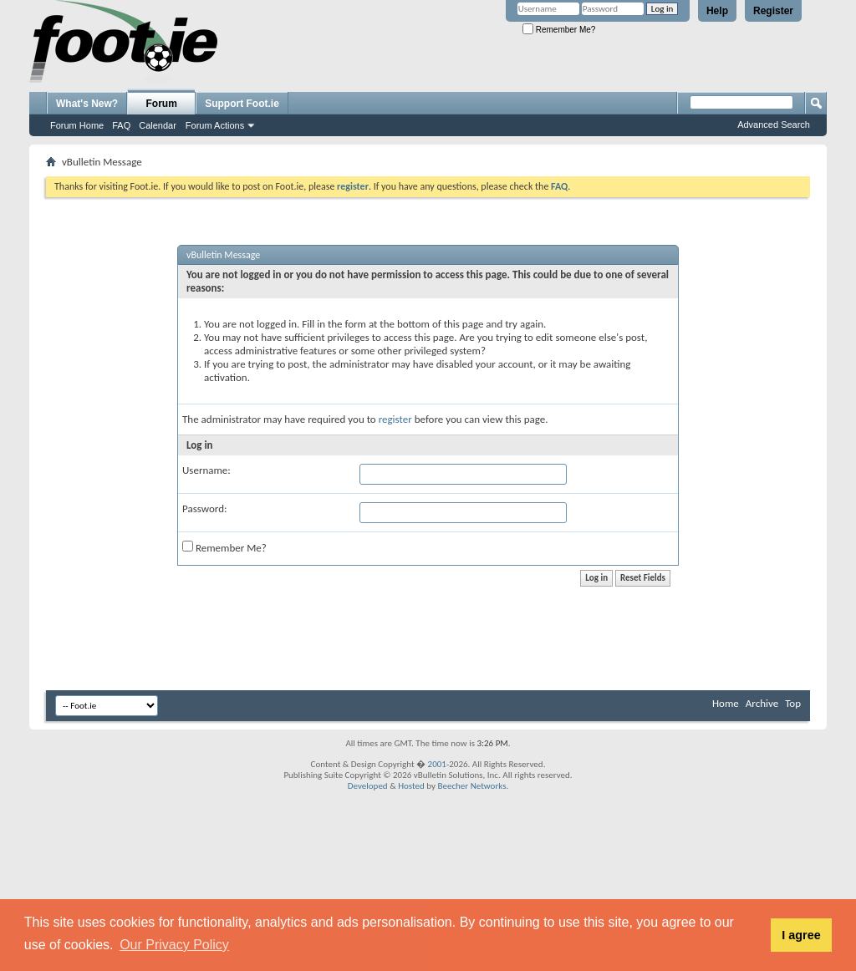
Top (793, 703)
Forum (161, 103)
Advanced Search (773, 124)
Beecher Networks (471, 785)
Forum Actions (215, 125)
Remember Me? (558, 29)
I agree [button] (801, 935)
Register (773, 11)
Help (717, 11)
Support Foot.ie (242, 103)
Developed (368, 785)
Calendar (157, 125)
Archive (762, 703)
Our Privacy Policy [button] (174, 945)
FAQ (121, 125)
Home (725, 703)
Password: (204, 508)
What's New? (87, 103)
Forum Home (77, 125)
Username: (206, 470)
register (395, 419)
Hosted (411, 785)
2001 (437, 764)
